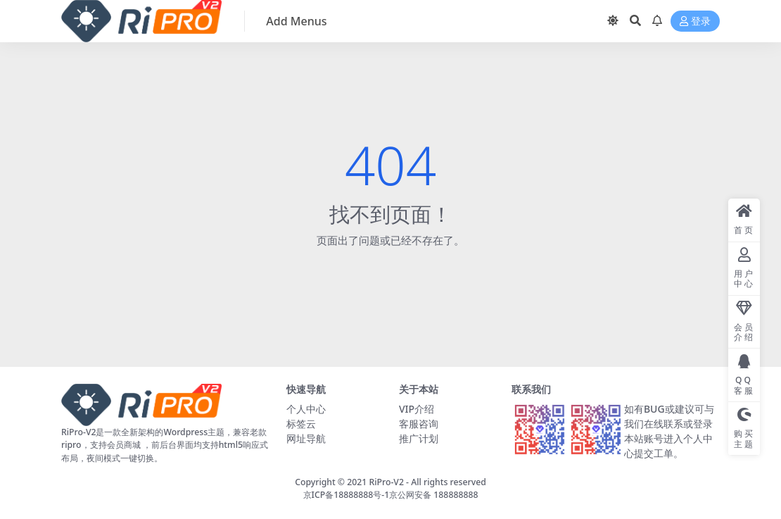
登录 (695, 21)
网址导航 (306, 438)
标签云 (301, 423)
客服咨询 (418, 423)
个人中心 (306, 408)
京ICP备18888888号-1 (346, 495)
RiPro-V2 (386, 482)
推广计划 (418, 438)
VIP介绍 (416, 408)
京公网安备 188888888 (433, 495)
